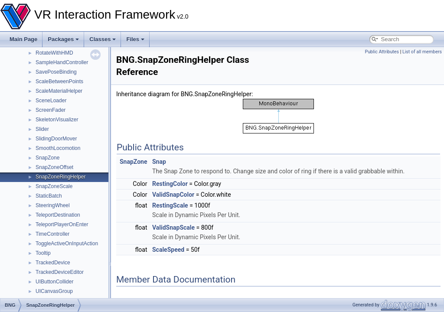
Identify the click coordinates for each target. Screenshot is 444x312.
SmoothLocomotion (58, 148)
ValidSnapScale (173, 227)
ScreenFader (50, 110)
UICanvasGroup (54, 291)
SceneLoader (51, 101)
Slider (42, 129)
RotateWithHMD (54, 53)
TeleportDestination (58, 215)
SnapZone (47, 158)
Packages (63, 39)
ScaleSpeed (168, 249)
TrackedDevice (53, 263)
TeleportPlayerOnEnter (62, 224)
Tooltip (43, 253)
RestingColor (170, 183)
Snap (159, 161)
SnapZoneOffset (54, 167)
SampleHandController (62, 62)
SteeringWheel (53, 205)
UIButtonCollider (54, 282)
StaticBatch (49, 196)
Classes (102, 39)
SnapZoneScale (54, 186)
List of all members (422, 52)
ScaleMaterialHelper (59, 91)
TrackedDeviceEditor (60, 272)
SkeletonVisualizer (57, 120)
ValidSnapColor (173, 194)
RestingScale (170, 205)
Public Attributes (382, 52)
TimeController (52, 234)
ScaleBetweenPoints (59, 81)
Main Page (23, 39)
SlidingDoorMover (56, 139)
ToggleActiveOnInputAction (67, 243)
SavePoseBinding (56, 72)
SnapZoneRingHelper (60, 177)
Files (135, 39)
